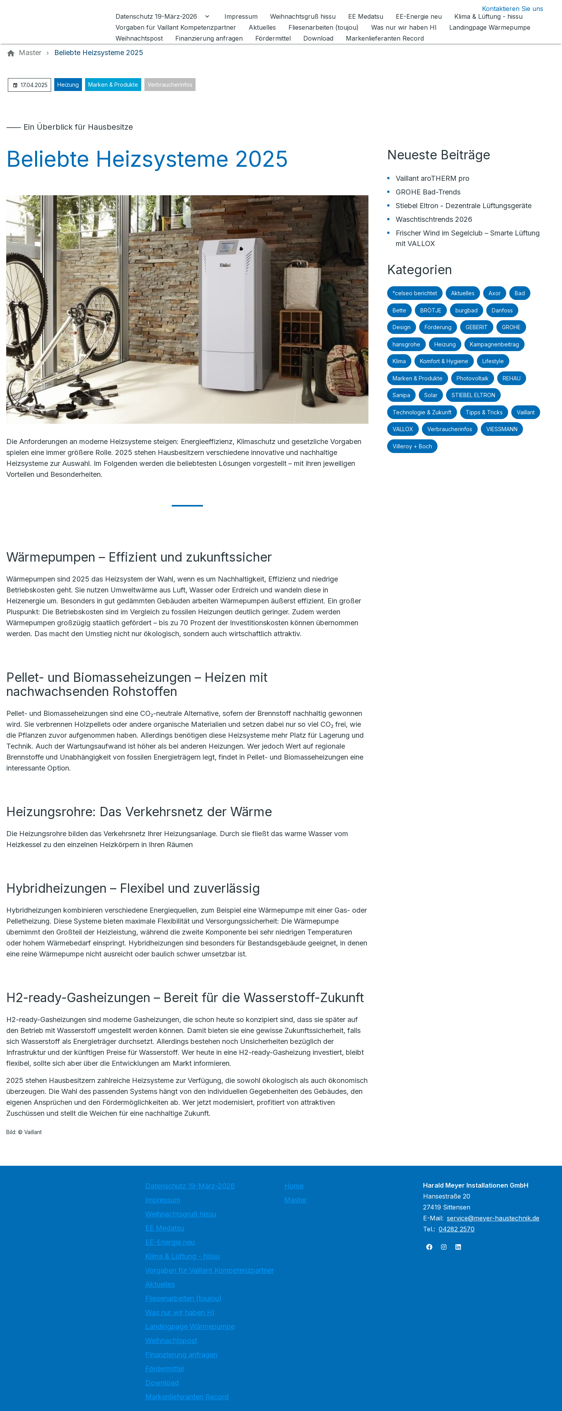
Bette (399, 310)
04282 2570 (457, 1229)
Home (294, 1186)
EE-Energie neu (170, 1242)
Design (402, 327)
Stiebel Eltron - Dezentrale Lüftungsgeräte (464, 206)
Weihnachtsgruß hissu (180, 1214)
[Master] (30, 52)
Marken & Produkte (113, 84)
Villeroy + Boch (412, 446)
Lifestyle (493, 361)
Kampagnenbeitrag (494, 344)
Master (295, 1200)
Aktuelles (463, 293)
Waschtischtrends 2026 (434, 219)
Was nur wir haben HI (179, 1312)
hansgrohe (406, 344)
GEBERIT (477, 327)
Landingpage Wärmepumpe (190, 1326)
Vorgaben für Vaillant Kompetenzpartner (209, 1270)
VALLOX (403, 429)
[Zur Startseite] (59, 22)
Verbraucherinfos (170, 84)
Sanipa (401, 395)
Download (162, 1383)
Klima (399, 361)
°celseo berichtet (415, 293)
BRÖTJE (430, 310)
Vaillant (526, 412)
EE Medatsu (164, 1228)
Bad (520, 293)
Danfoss (502, 310)
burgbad (466, 310)
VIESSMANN (502, 429)
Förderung (438, 327)
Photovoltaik (473, 378)
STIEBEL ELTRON (473, 395)
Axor (495, 293)
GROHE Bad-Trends (428, 192)
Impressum (162, 1200)
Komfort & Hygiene (444, 361)
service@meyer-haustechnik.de (493, 1218)
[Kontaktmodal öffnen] (506, 8)
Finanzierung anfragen (181, 1354)
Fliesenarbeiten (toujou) (183, 1298)
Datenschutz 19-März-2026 (190, 1186)
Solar (431, 395)
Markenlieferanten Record (187, 1397)
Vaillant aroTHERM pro (433, 178)
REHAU (512, 378)
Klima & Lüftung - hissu (182, 1256)
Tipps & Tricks (484, 412)
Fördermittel (164, 1369)
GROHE (511, 327)
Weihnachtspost (171, 1340)
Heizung (68, 84)
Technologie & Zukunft (422, 412)
